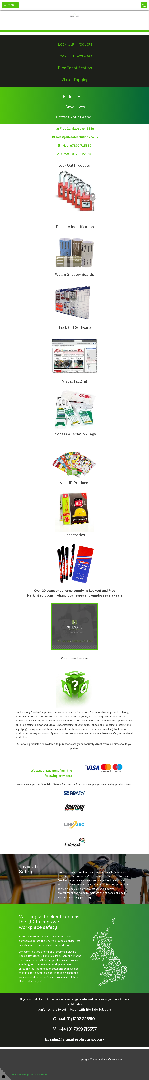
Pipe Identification (75, 67)
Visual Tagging (75, 79)
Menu (10, 5)
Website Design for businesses (29, 1074)
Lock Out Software (75, 55)
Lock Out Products (75, 43)
